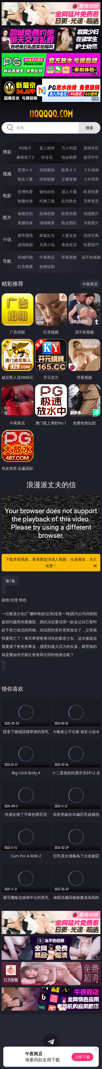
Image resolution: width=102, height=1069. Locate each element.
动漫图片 (91, 213)
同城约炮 (25, 257)
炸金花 (47, 157)
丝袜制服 (47, 179)
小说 (7, 239)
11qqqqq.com (51, 113)
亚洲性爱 (25, 191)
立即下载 (82, 1056)
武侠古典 (91, 235)
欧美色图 (69, 213)
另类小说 (47, 244)
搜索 (89, 127)
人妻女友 (69, 235)
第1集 (10, 580)
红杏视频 (25, 266)
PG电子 (25, 147)
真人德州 (47, 147)
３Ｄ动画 (91, 169)
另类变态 (91, 200)
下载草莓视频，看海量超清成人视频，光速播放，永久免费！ (51, 563)
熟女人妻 (25, 179)
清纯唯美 (47, 222)
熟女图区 (69, 222)
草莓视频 (69, 257)
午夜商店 (47, 257)
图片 (7, 217)
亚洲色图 (47, 213)
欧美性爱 (91, 191)
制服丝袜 (25, 200)
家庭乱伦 (47, 235)
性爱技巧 (91, 244)
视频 (7, 174)
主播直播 (69, 179)
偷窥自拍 (25, 213)
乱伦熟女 (69, 200)
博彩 (7, 152)
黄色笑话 (69, 244)
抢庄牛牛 (91, 157)
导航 (7, 261)
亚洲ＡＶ (25, 169)
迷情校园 (25, 244)
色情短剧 (47, 266)
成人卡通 (69, 191)
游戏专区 (91, 147)
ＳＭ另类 (91, 179)
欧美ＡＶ (69, 169)
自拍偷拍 (47, 169)
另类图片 (91, 222)
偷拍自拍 (47, 191)
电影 (7, 196)
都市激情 (25, 235)
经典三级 (47, 200)
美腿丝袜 (25, 222)
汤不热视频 (91, 257)
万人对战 (69, 147)
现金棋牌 (69, 157)
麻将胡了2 (25, 157)
